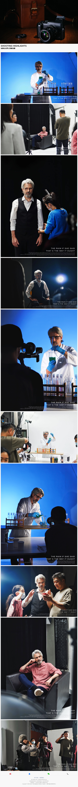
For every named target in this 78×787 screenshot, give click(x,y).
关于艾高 (36, 777)
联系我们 (42, 777)
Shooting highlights (14, 46)
